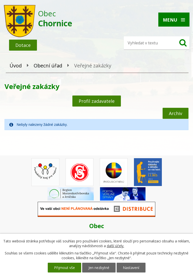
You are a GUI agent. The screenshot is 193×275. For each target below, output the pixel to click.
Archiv (175, 113)
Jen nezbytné (98, 267)
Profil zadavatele (97, 101)
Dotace (23, 45)
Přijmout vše (64, 267)
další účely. (115, 245)
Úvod (16, 65)
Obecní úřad (48, 65)
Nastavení (131, 267)
